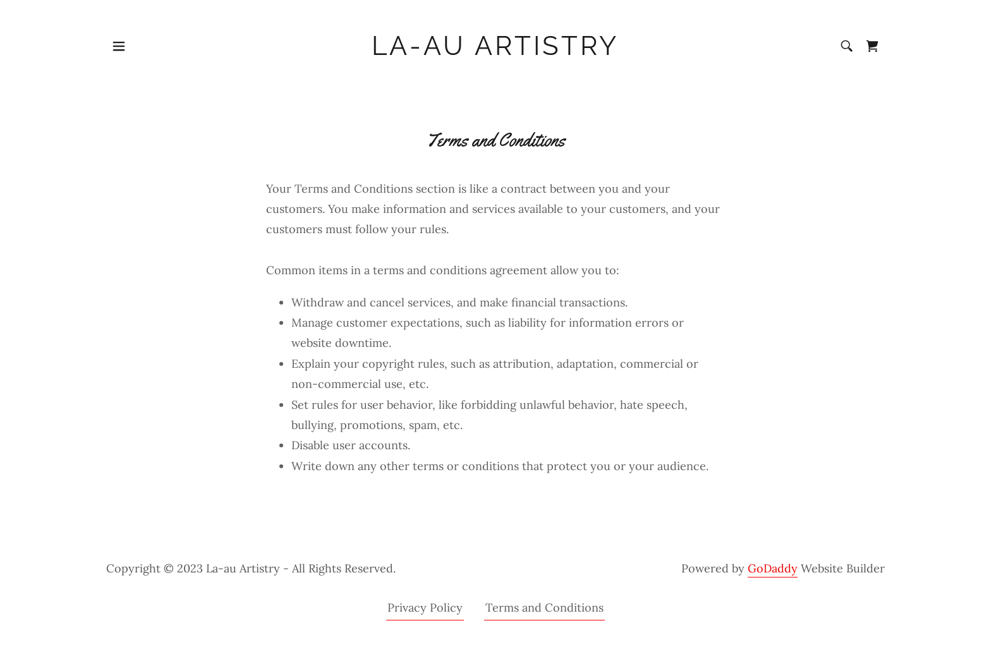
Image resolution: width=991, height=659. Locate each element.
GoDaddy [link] (773, 568)
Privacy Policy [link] (425, 607)
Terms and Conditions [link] (544, 607)
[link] (496, 51)
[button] (118, 46)
